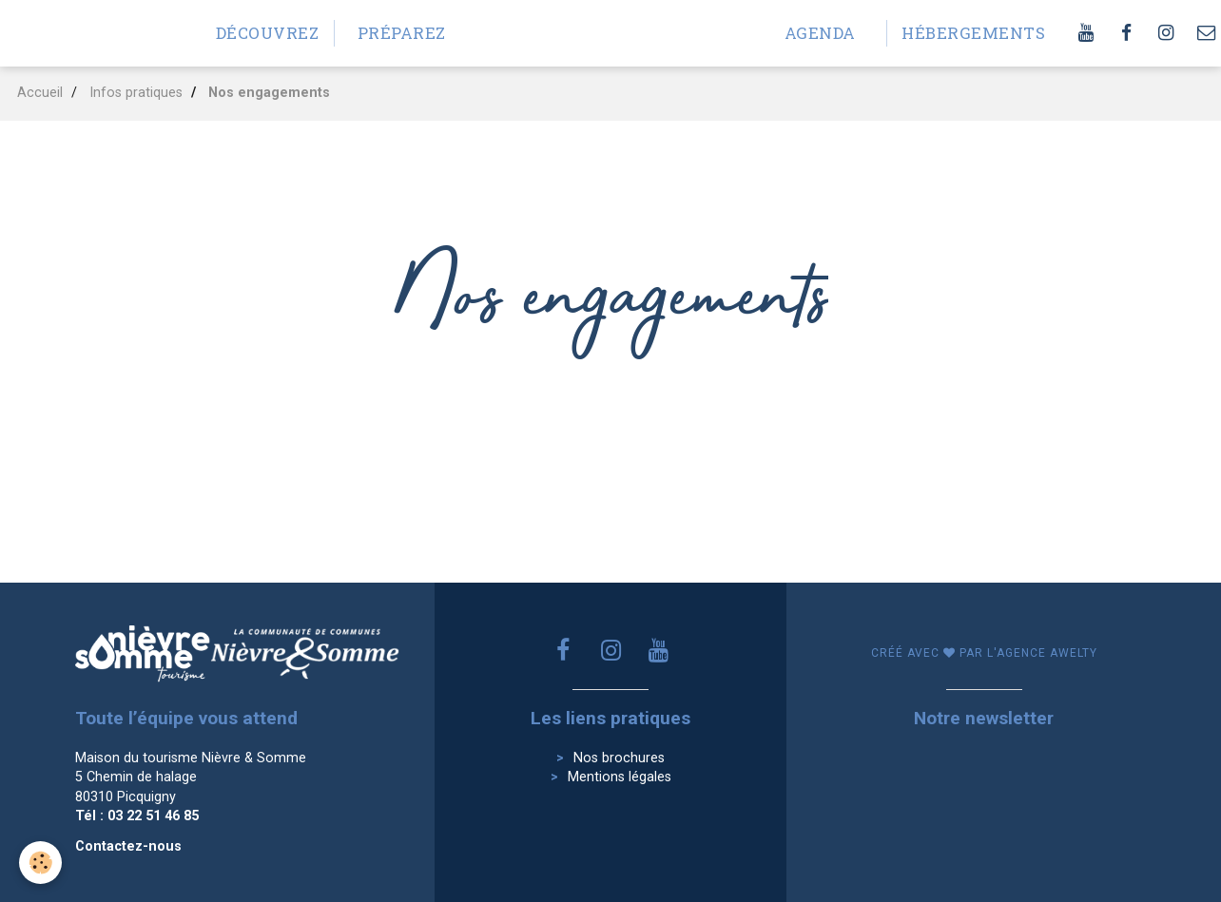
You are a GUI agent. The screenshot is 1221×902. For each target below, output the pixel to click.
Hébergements (960, 33)
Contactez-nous (128, 846)
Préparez (402, 33)
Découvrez (268, 33)
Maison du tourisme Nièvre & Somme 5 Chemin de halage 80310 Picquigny (190, 777)
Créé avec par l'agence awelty (984, 653)
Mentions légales (619, 777)
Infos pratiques (136, 93)
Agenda (820, 33)
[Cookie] (40, 862)
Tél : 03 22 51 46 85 (137, 816)
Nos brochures (619, 758)
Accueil (40, 93)
